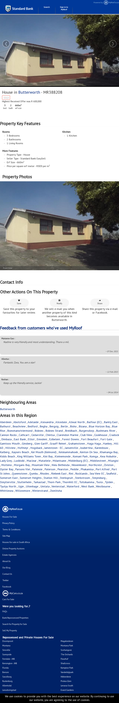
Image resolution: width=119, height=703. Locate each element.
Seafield (111, 473)
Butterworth (29, 92)
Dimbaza (6, 439)
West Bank (87, 486)
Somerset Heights (31, 478)
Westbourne (103, 486)
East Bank (20, 439)
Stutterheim (24, 482)
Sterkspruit (66, 478)
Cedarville (37, 435)
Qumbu (33, 473)
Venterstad (58, 486)
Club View (86, 435)
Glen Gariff (41, 443)
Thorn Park (53, 482)
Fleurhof (64, 659)
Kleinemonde (63, 456)
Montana (6, 645)
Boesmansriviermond (19, 430)
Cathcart (24, 435)
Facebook (6, 586)
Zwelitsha (56, 490)
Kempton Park (67, 667)
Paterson (49, 469)
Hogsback (36, 448)
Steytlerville (7, 482)
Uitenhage (32, 486)
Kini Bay (48, 456)
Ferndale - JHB (8, 659)
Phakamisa (87, 469)
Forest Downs (70, 439)
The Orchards (67, 654)
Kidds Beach (7, 456)
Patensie (37, 469)
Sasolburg (6, 676)
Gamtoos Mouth (10, 443)
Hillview (10, 448)
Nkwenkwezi (79, 465)
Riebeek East (59, 473)
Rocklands (81, 473)
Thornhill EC (69, 482)
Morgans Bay (22, 465)
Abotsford (19, 422)
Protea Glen (66, 681)
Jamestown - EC (53, 448)
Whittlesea (6, 490)
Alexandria (47, 422)
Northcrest (95, 465)
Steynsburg (98, 478)
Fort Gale (106, 439)
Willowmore (22, 490)
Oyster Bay (6, 469)
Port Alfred (102, 469)
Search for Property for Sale (14, 624)
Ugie (21, 486)
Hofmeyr (23, 448)
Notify (59, 302)
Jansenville (71, 448)
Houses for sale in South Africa (16, 542)
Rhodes (44, 473)
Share (99, 302)
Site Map (6, 536)
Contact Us (7, 574)
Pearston (62, 469)
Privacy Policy (8, 523)
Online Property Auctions (13, 548)
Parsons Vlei (22, 469)
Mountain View (41, 465)
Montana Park (67, 645)
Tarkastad (39, 482)
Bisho (73, 426)
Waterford (73, 486)
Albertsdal (7, 685)
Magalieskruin (67, 641)
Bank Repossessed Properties (15, 617)
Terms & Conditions (11, 529)
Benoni (5, 672)
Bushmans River (105, 430)
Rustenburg (7, 681)
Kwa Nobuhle (108, 456)
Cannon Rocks (8, 435)
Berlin (64, 426)
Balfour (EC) (94, 422)
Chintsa (50, 435)
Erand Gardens (67, 690)
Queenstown (19, 473)
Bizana (83, 426)
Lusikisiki (19, 460)
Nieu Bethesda (60, 465)
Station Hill (51, 478)
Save (19, 302)
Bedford (33, 426)
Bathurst (5, 426)
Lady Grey (6, 460)
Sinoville (6, 650)
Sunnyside (6, 654)
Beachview (19, 426)
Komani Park (80, 456)
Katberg (5, 452)
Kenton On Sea (89, 452)
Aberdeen (5, 422)
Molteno (6, 465)
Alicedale (61, 422)
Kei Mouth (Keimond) (44, 452)
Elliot (31, 439)
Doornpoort (7, 641)
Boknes (39, 430)
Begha (43, 426)
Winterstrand (40, 490)
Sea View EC (97, 473)
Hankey (107, 443)
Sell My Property (9, 630)
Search (47, 7)
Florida (5, 667)
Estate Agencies (9, 555)
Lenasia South (67, 685)
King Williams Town (29, 456)
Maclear (31, 460)
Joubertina (86, 448)
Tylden (109, 482)
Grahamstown (76, 443)
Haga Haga (94, 443)
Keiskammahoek (68, 452)
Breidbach (71, 430)
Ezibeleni (54, 439)
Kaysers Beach (20, 452)
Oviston (108, 465)
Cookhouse (100, 435)
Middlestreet (98, 460)
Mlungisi (113, 460)
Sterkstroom (82, 478)
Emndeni (42, 439)
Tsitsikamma (86, 482)
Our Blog (6, 567)
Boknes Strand (54, 430)
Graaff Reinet (58, 443)
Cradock (114, 435)
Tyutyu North (8, 486)
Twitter (5, 580)
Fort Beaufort (89, 439)
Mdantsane (59, 460)
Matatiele (44, 460)
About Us (6, 561)
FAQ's (4, 611)
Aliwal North (77, 422)
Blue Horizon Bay (99, 426)
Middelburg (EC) (78, 460)
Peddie (74, 469)
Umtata (45, 486)
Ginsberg (27, 443)
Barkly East (111, 422)
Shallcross (65, 663)
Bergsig (54, 426)
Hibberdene (66, 676)
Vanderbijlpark (67, 672)
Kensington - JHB (9, 663)
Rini (71, 473)
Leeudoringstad (9, 690)
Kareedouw (101, 448)
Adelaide (33, 422)
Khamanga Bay (109, 452)
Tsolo (99, 482)
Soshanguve (66, 650)
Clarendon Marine (67, 435)
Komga (94, 456)
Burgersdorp (86, 430)
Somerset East (9, 478)
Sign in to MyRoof (64, 8)
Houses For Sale (9, 517)
